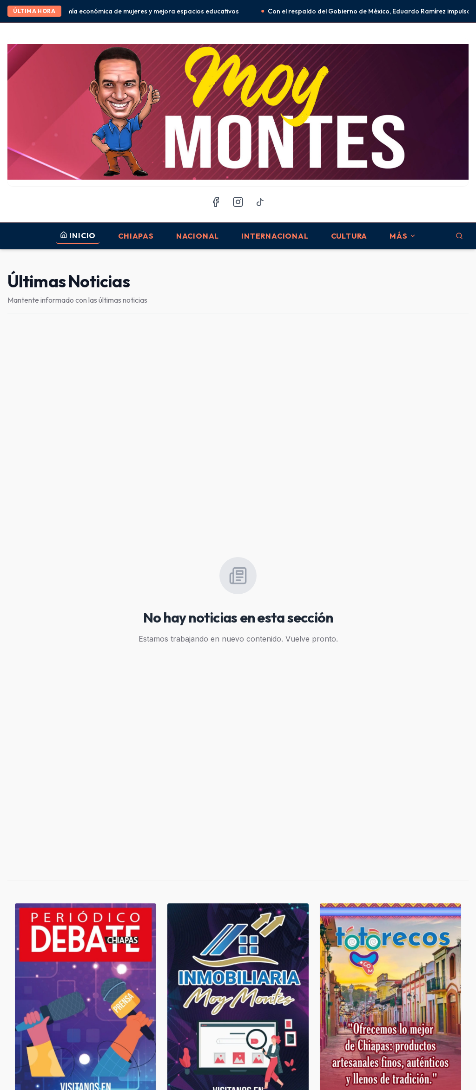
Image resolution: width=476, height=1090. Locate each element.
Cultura (349, 235)
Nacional (197, 235)
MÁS (403, 235)
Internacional (274, 235)
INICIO (78, 235)
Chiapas (136, 235)
